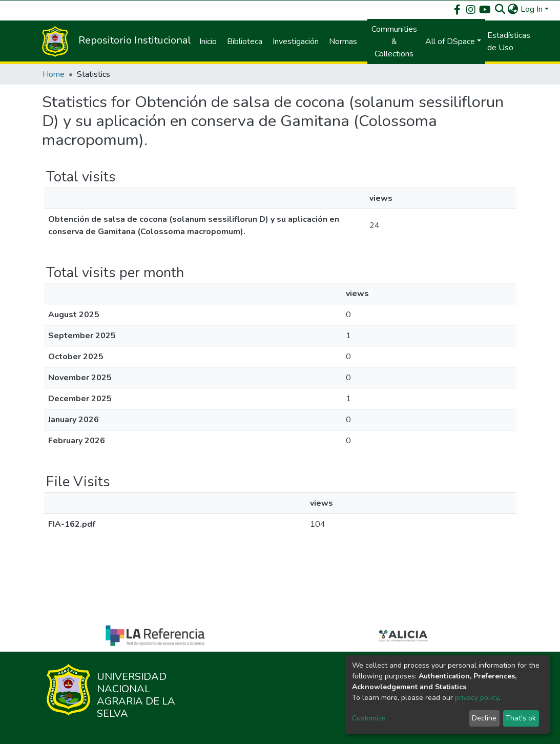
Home (54, 74)
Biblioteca (244, 41)
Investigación (296, 41)
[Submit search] (500, 9)
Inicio (208, 41)
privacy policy (477, 697)
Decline (484, 718)
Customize (368, 718)
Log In (532, 9)
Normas (343, 41)
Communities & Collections (394, 41)
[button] (513, 9)
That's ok (521, 718)
